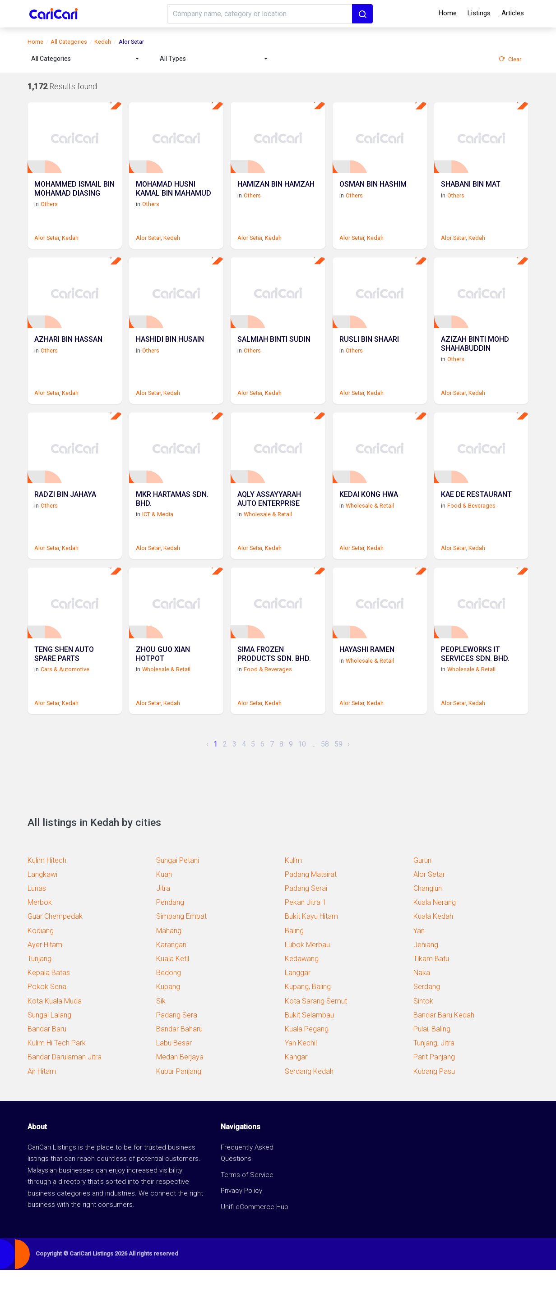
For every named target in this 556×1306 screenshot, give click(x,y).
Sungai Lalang (49, 1051)
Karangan (171, 980)
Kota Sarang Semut (316, 1037)
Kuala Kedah (433, 952)
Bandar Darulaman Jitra (65, 1093)
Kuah (164, 910)
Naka (421, 1008)
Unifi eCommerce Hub (254, 1243)
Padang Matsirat (311, 910)
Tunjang (39, 994)
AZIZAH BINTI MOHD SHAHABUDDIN (475, 362)
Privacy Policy (241, 1227)
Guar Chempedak (55, 952)
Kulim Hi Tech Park (57, 1079)
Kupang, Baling (308, 1022)
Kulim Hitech (47, 896)
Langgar (297, 1008)
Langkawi (42, 910)
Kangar (296, 1093)
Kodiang (41, 966)
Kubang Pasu (434, 1107)
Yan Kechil (301, 1079)
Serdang (426, 1022)
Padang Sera (176, 1051)
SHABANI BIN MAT (470, 193)
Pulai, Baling (431, 1065)
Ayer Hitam (45, 980)
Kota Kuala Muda (55, 1037)
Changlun (427, 924)
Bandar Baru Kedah (443, 1051)
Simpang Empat (181, 952)
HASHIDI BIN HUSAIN (170, 357)
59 (338, 780)
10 (302, 780)
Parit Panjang (434, 1093)
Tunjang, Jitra (433, 1079)
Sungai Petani (177, 896)
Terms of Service (247, 1211)
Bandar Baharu (179, 1065)
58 (325, 780)
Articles (512, 13)
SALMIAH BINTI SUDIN (273, 357)
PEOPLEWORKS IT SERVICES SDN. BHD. (475, 690)
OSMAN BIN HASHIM (373, 193)
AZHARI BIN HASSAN (68, 357)
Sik (161, 1037)
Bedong (168, 1008)
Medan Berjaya (180, 1093)
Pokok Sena (47, 1022)
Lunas (37, 924)
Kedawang (302, 994)
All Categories (69, 41)
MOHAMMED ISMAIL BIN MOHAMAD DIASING (74, 197)
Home (448, 13)
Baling (294, 966)
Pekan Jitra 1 (305, 938)
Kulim (293, 896)
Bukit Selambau (309, 1051)
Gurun (422, 896)
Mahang (168, 966)
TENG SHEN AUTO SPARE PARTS (64, 690)
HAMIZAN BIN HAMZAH (276, 193)
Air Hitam (42, 1107)
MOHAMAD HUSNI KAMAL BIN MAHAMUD (173, 197)
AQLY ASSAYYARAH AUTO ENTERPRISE (269, 526)
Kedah (102, 41)
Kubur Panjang (178, 1107)
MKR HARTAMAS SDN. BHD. (172, 526)
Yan (419, 966)
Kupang (168, 1022)
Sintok (423, 1037)
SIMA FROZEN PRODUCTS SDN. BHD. (274, 690)
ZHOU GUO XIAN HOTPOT (163, 690)
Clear (510, 59)
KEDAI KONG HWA (368, 522)
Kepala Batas (49, 1008)
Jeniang (425, 980)
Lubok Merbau (307, 980)
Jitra (163, 924)
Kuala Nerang (434, 938)
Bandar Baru (47, 1065)
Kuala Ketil (172, 994)
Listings (479, 13)
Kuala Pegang (307, 1065)
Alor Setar (46, 246)
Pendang (170, 938)
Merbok (40, 938)
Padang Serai (306, 924)
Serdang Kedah (309, 1107)
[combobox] (85, 58)
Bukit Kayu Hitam (311, 952)
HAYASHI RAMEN (366, 686)
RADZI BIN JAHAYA (65, 522)
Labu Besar (174, 1079)
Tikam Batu (431, 994)
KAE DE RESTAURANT (476, 522)
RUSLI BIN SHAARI (369, 357)
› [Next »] (349, 780)
